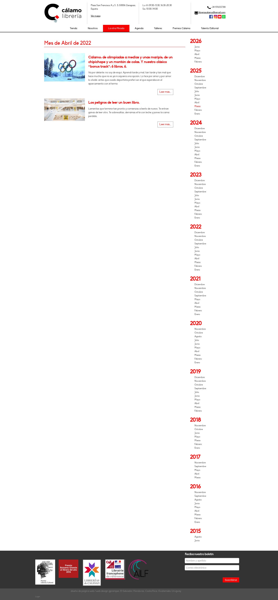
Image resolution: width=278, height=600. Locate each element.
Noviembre (200, 80)
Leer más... (165, 91)
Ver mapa (95, 16)
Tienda (73, 28)
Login (37, 596)
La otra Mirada (116, 28)
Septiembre (200, 87)
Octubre (198, 84)
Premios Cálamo (181, 28)
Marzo (197, 58)
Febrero (198, 61)
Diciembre (199, 76)
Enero (197, 113)
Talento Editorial (210, 28)
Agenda (139, 28)
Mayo (197, 50)
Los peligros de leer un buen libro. (114, 102)
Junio (197, 46)
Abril (196, 54)
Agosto (198, 336)
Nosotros (93, 28)
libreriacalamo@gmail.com (212, 12)
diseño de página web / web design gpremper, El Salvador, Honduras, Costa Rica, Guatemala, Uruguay (126, 591)
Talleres (158, 28)
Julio (196, 91)
